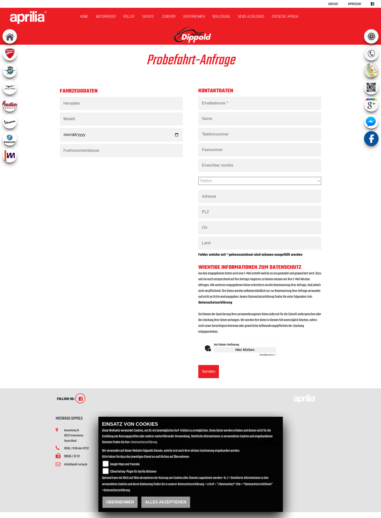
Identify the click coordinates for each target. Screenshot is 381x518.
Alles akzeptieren (165, 502)
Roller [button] (128, 16)
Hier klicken (245, 350)
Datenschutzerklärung (215, 303)
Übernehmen (120, 502)
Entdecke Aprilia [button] (285, 16)
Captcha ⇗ (268, 355)
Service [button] (148, 16)
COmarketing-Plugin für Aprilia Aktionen (133, 472)
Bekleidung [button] (221, 16)
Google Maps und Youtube (125, 464)
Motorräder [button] (106, 16)
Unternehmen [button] (194, 16)
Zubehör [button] (168, 16)
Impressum (354, 4)
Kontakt (333, 4)
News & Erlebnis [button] (251, 16)
